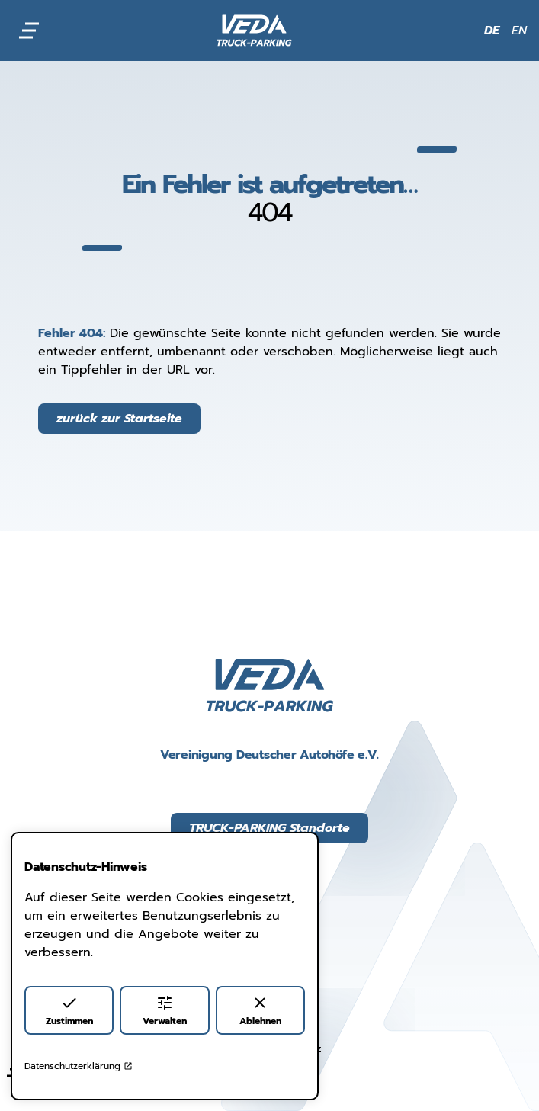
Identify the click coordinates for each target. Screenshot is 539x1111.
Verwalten (165, 1011)
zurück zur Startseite (119, 418)
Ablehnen (260, 1011)
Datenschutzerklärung (78, 1066)
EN (519, 30)
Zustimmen (69, 1011)
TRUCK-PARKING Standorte (269, 828)
